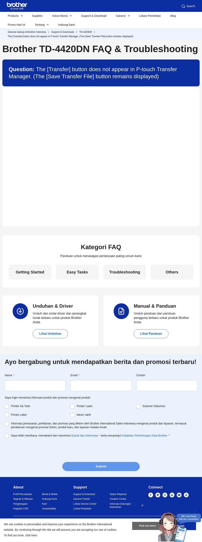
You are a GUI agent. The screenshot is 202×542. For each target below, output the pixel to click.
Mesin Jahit (84, 414)
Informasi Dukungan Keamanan (120, 505)
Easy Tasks (77, 272)
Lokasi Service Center (84, 503)
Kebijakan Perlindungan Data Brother (144, 435)
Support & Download (93, 15)
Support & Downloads (62, 32)
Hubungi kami (66, 24)
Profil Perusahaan (22, 494)
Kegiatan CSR (20, 508)
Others (172, 272)
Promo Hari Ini (16, 24)
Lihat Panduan (151, 333)
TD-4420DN (85, 32)
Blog (173, 15)
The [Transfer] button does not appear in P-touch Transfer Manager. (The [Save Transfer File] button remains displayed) (70, 36)
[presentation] (35, 449)
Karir (44, 503)
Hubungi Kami (49, 499)
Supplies (37, 15)
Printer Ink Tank (20, 406)
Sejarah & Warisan (23, 499)
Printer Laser (85, 406)
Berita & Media (50, 494)
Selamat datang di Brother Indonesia (27, 32)
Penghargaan (20, 503)
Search (188, 6)
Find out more (147, 526)
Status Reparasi (118, 494)
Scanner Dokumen (153, 406)
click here (31, 535)
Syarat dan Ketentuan (84, 435)
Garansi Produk (81, 499)
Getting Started (30, 272)
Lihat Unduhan (50, 333)
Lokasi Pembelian (150, 15)
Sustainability (49, 508)
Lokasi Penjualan (82, 508)
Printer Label (19, 414)
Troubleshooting (124, 272)
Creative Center (118, 499)
